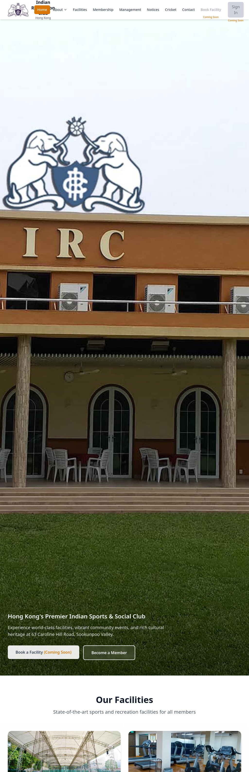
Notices (153, 9)
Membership (103, 9)
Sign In (236, 9)
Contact (188, 9)
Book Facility (211, 9)
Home (42, 9)
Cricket (171, 9)
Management (130, 9)
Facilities (80, 9)
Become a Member (109, 652)
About (60, 9)
